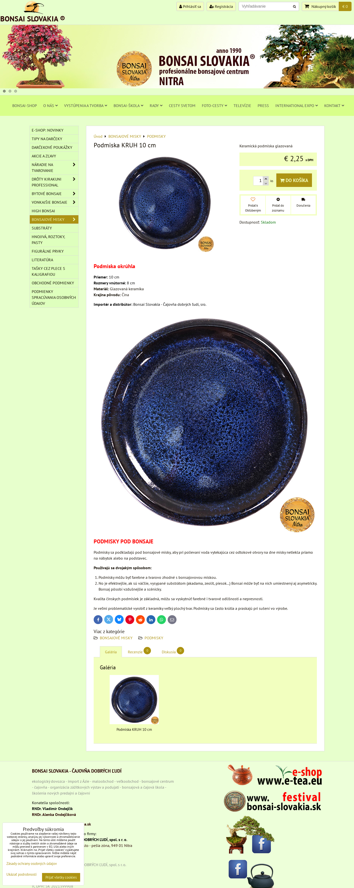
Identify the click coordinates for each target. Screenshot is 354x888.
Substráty (42, 228)
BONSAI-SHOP (24, 105)
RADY (156, 105)
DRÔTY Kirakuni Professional (55, 182)
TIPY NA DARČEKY (47, 138)
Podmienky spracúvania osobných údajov (54, 297)
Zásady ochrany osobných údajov (31, 863)
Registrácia (221, 6)
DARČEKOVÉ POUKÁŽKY (52, 147)
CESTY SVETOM (182, 105)
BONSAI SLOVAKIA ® (32, 18)
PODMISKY (154, 637)
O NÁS (50, 105)
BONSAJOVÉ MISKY (116, 637)
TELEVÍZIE (242, 105)
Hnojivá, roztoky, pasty (48, 239)
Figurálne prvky (48, 251)
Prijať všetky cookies (61, 877)
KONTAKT (334, 105)
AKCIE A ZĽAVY (44, 155)
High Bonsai (43, 210)
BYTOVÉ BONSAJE (55, 193)
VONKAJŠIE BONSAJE (55, 202)
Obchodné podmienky (53, 282)
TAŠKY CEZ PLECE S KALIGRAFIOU (48, 271)
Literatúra (42, 259)
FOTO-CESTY (214, 105)
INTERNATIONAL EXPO (296, 105)
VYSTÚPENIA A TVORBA (85, 105)
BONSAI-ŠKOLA (128, 105)
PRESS (263, 105)
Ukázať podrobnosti (21, 875)
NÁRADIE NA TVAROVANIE (55, 167)
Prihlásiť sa (190, 6)
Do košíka (294, 180)
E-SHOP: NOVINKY (47, 130)
